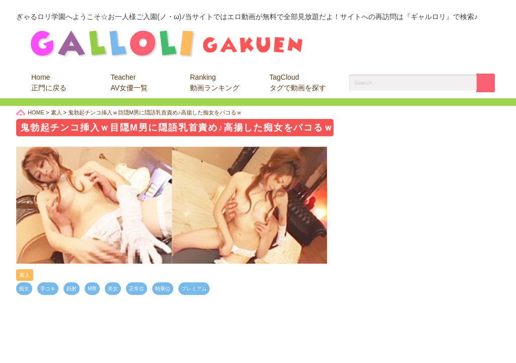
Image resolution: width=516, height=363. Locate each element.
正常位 (136, 288)
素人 (24, 275)
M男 (92, 288)
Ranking (214, 82)
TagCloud (298, 82)
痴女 (24, 288)
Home (49, 82)
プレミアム (194, 288)
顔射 (72, 288)
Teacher (129, 82)
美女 (113, 288)
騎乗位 (162, 288)
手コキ (47, 288)
